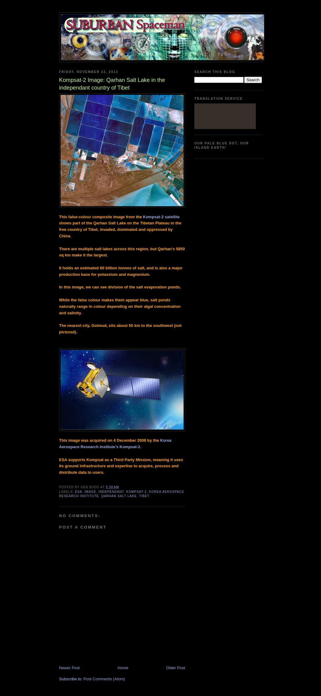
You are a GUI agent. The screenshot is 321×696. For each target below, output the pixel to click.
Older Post (175, 668)
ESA (78, 491)
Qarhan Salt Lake (119, 496)
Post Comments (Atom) (104, 679)
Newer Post (69, 668)
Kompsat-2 (136, 491)
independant (111, 491)
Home (123, 668)
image (90, 491)
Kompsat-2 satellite (161, 217)
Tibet (144, 496)
